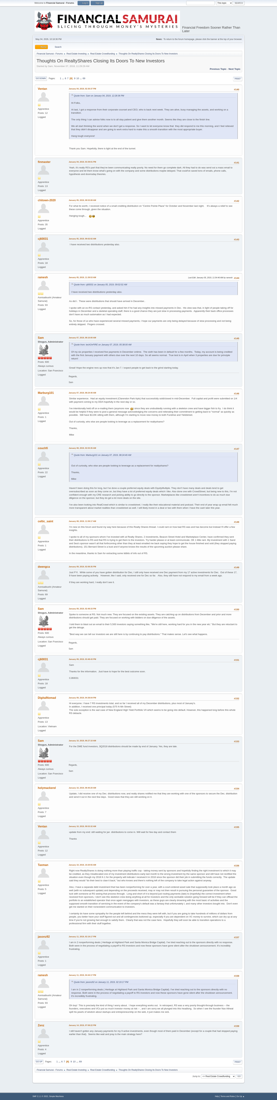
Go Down (41, 78)
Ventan (42, 88)
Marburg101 (46, 392)
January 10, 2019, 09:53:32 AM (82, 826)
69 (84, 78)
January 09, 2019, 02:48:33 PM (82, 609)
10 (77, 78)
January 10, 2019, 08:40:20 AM (82, 788)
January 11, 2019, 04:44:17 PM (82, 975)
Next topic (234, 69)
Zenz (41, 1025)
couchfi (43, 448)
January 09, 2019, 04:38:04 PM (82, 698)
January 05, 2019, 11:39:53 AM (82, 277)
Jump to (196, 1076)
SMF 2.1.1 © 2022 (40, 1096)
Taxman (43, 864)
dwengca (44, 566)
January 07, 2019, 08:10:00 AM (82, 338)
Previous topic (218, 69)
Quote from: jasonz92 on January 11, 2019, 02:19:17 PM (101, 982)
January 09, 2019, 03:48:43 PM (82, 659)
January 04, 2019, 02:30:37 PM (82, 89)
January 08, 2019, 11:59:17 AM (82, 521)
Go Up (39, 1062)
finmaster (44, 161)
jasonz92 (44, 936)
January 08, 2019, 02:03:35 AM (82, 448)
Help (217, 1096)
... (63, 78)
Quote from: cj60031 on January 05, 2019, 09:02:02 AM (100, 284)
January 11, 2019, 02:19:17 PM (82, 937)
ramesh (43, 277)
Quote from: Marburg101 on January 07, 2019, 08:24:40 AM (102, 455)
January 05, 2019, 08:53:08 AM (82, 200)
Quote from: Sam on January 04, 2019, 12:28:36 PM (99, 96)
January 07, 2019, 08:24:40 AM (82, 393)
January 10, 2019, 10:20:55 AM (82, 865)
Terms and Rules (228, 1096)
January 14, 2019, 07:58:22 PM (82, 1025)
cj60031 (43, 238)
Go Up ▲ (240, 1096)
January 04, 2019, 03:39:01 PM (82, 162)
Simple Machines (56, 1096)
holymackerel (47, 787)
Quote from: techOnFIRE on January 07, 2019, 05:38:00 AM (102, 344)
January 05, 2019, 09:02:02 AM (82, 239)
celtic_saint (45, 521)
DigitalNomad (47, 697)
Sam (41, 337)
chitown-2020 (47, 200)
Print (238, 79)
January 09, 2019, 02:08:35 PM (82, 567)
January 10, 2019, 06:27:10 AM (82, 741)
